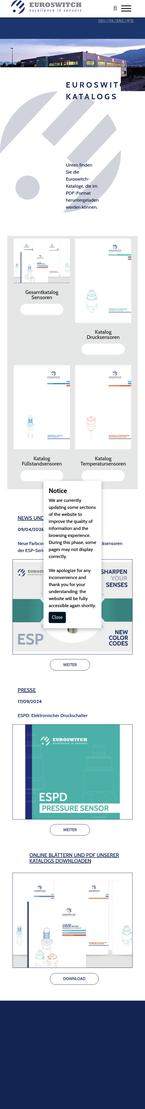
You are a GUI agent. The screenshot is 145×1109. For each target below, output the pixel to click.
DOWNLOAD (42, 309)
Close (57, 617)
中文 (130, 20)
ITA (111, 20)
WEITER (70, 664)
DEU (102, 20)
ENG (120, 20)
